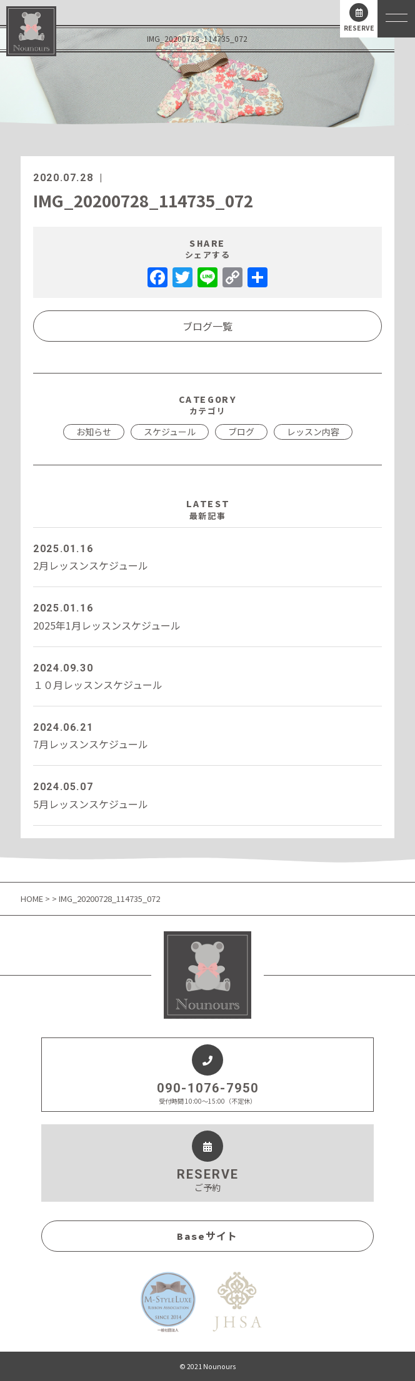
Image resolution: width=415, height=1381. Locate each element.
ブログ (241, 431)
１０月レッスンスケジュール (207, 676)
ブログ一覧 (207, 326)
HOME (33, 898)
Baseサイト (207, 1236)
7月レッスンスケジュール (207, 735)
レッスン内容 (313, 431)
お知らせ (93, 431)
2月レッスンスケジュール (207, 556)
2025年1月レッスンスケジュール (207, 616)
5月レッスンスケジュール (207, 794)
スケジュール (170, 431)
